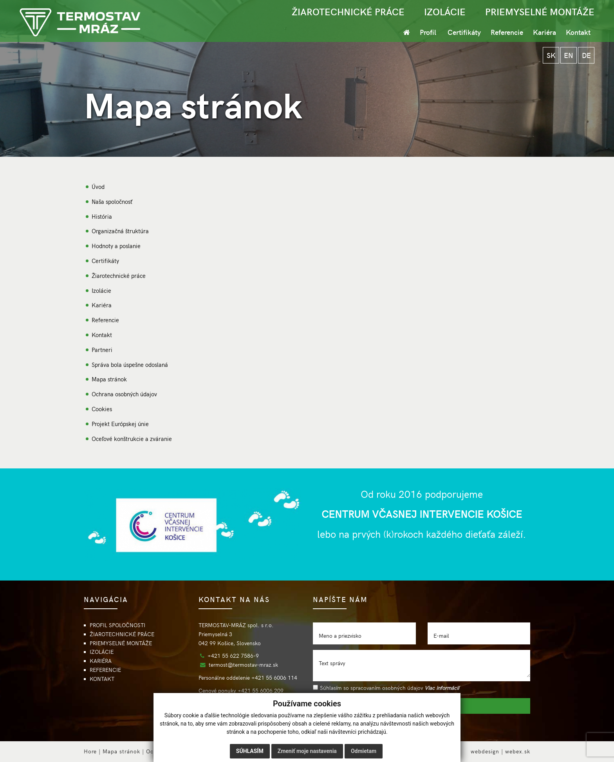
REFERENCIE (105, 669)
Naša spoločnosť (112, 201)
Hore (90, 751)
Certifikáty (464, 32)
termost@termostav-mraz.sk (243, 664)
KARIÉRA (101, 660)
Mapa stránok (109, 379)
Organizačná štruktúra (120, 231)
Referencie (507, 32)
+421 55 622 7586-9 (233, 655)
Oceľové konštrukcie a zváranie (132, 438)
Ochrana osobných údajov (124, 394)
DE (586, 55)
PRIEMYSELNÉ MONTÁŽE (539, 11)
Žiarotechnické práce (119, 275)
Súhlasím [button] (250, 751)
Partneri (102, 349)
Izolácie (101, 290)
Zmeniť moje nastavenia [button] (307, 751)
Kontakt (578, 32)
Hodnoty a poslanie (116, 245)
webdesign (485, 751)
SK (551, 55)
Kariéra (544, 32)
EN (568, 55)
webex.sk (517, 751)
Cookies (102, 409)
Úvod (98, 186)
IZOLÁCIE (445, 11)
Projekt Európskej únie (120, 423)
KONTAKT (102, 678)
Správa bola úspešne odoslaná (130, 364)
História (102, 216)
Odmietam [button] (363, 751)
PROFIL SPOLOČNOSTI (117, 625)
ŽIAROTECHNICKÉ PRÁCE (348, 11)
